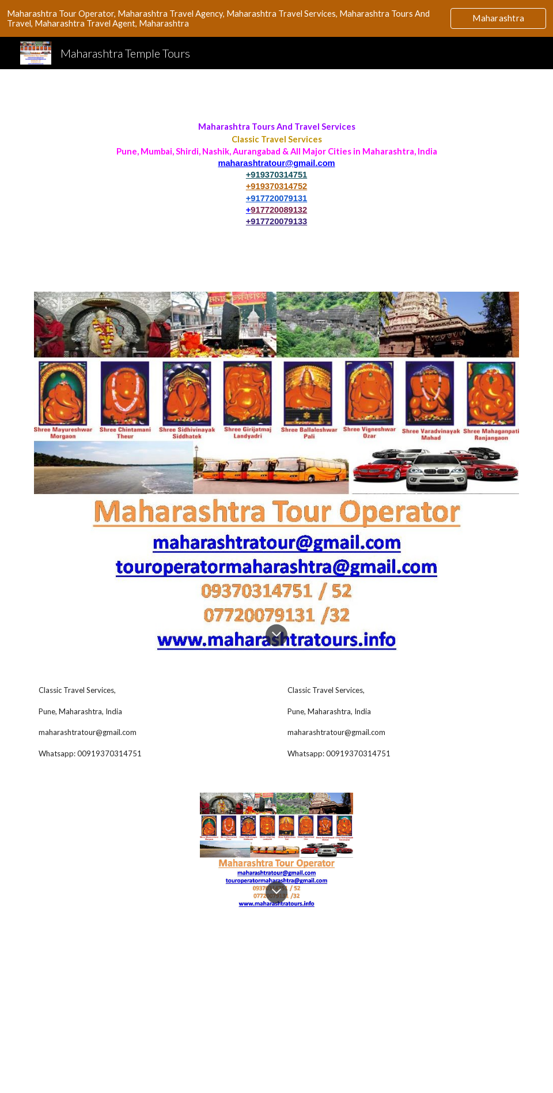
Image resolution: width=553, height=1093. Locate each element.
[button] (276, 635)
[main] (276, 173)
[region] (276, 18)
